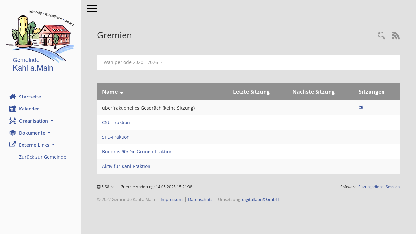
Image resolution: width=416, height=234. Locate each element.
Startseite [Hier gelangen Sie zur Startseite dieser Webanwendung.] (25, 96)
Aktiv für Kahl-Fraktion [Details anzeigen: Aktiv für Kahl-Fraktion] (126, 166)
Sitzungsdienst (379, 186)
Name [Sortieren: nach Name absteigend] (110, 91)
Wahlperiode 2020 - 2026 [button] (133, 62)
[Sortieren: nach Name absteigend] (122, 91)
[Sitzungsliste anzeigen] (361, 108)
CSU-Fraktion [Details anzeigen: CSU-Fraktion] (116, 122)
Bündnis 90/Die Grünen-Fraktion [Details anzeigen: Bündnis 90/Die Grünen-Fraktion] (137, 152)
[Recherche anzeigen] (381, 36)
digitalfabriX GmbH (260, 199)
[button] (40, 121)
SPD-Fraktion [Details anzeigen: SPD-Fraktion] (116, 137)
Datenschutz (200, 199)
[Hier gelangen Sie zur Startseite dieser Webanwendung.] (40, 42)
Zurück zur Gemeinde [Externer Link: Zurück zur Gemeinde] (43, 157)
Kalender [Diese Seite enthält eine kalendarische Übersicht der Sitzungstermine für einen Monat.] (24, 108)
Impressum (172, 199)
